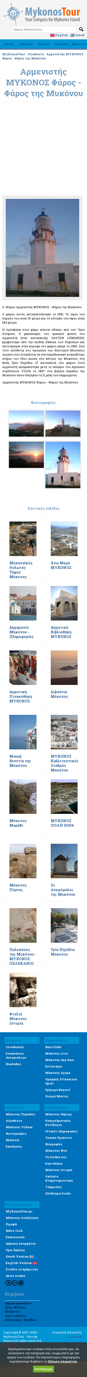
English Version (21, 1263)
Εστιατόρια (53, 1066)
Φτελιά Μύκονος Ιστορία (18, 1019)
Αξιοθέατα (43, 44)
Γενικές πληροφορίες (61, 1131)
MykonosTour (13, 54)
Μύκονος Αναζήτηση (22, 1218)
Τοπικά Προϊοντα (58, 1138)
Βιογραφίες (53, 1144)
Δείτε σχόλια (15, 1276)
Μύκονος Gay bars (59, 1060)
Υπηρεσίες (53, 1187)
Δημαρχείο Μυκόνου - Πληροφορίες (21, 632)
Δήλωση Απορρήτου (21, 1243)
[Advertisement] (43, 128)
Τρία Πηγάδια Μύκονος (63, 952)
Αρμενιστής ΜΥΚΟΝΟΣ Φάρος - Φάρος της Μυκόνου (42, 56)
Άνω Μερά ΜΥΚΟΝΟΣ (61, 565)
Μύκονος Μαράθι (18, 823)
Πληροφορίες (62, 44)
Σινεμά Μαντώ (56, 1096)
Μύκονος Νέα (56, 1150)
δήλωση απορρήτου (62, 1361)
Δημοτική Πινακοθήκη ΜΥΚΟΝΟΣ (20, 696)
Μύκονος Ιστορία (58, 1170)
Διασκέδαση (26, 44)
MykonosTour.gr (19, 1211)
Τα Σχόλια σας (56, 1157)
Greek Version (20, 1256)
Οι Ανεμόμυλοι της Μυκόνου (63, 890)
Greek (77, 35)
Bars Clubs (53, 1047)
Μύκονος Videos (19, 1127)
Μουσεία (12, 1140)
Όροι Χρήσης (15, 1250)
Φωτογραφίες (16, 1133)
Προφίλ (11, 1224)
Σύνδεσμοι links (58, 1193)
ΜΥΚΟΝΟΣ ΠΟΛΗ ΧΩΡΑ (62, 823)
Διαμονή (8, 44)
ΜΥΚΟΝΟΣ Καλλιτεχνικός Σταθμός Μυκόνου (65, 763)
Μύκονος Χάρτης (58, 1114)
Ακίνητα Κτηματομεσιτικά (59, 1178)
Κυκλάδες (13, 1064)
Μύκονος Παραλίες (21, 1114)
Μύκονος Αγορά (57, 1073)
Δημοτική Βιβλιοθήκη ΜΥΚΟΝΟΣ (61, 632)
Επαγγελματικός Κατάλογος (58, 1123)
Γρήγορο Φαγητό (57, 1090)
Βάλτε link (14, 1231)
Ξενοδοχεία (15, 1047)
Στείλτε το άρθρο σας (22, 1269)
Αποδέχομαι (43, 1369)
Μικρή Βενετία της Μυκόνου (20, 761)
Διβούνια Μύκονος (59, 694)
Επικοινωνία (15, 1237)
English (59, 35)
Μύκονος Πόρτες (18, 887)
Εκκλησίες (14, 1146)
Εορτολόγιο (53, 1163)
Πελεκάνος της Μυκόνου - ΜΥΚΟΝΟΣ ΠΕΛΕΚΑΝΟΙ (22, 956)
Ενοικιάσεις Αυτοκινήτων (16, 1055)
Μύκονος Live (56, 1053)
